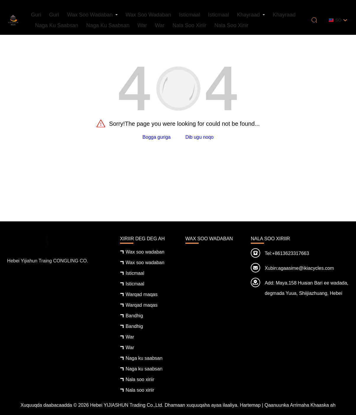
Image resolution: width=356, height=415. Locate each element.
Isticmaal (189, 15)
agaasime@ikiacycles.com (306, 268)
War (142, 25)
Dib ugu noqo (199, 137)
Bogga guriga (157, 137)
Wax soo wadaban (90, 15)
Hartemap (250, 405)
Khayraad (248, 15)
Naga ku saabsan (56, 25)
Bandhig (134, 315)
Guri (36, 15)
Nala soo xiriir (189, 25)
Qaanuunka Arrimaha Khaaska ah (299, 405)
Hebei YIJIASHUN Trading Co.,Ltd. (126, 405)
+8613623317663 (290, 253)
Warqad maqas (142, 294)
